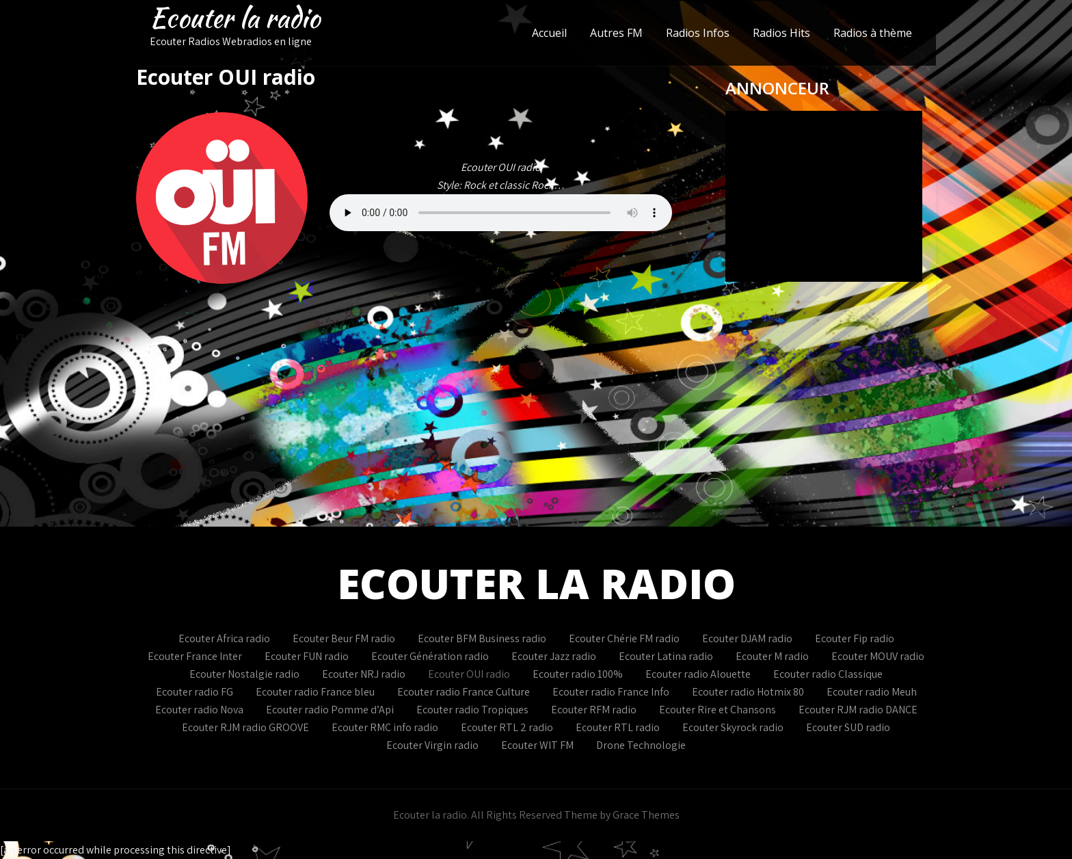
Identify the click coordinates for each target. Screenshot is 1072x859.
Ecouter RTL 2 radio (507, 727)
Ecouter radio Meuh (872, 692)
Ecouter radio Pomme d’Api (330, 709)
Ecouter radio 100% (578, 674)
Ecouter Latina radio (666, 656)
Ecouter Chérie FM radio (624, 638)
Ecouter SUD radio (848, 727)
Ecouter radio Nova (199, 709)
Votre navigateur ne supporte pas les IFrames (823, 196)
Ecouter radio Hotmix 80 (748, 692)
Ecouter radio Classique (828, 674)
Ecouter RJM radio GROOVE (245, 727)
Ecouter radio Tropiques (472, 709)
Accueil (549, 32)
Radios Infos (697, 32)
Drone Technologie (641, 745)
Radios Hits (781, 32)
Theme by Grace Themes (622, 815)
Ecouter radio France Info (610, 692)
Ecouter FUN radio (307, 656)
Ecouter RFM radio (593, 709)
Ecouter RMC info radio (385, 727)
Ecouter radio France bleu (315, 692)
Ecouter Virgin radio (432, 745)
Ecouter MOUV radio (877, 656)
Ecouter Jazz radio (553, 656)
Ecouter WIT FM (537, 745)
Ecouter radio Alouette (698, 674)
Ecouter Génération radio (430, 656)
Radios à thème (872, 32)
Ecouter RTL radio (618, 727)
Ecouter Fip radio (854, 638)
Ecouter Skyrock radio (732, 727)
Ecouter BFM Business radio (482, 638)
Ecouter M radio (772, 656)
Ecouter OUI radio (469, 674)
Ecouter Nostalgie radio (244, 674)
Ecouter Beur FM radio (344, 638)
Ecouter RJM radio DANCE (858, 709)
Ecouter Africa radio (224, 638)
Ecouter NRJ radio (363, 674)
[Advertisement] (536, 424)
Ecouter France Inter (195, 656)
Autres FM (616, 32)
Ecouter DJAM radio (747, 638)
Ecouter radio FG (194, 692)
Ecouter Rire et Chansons (717, 709)
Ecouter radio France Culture (463, 692)
